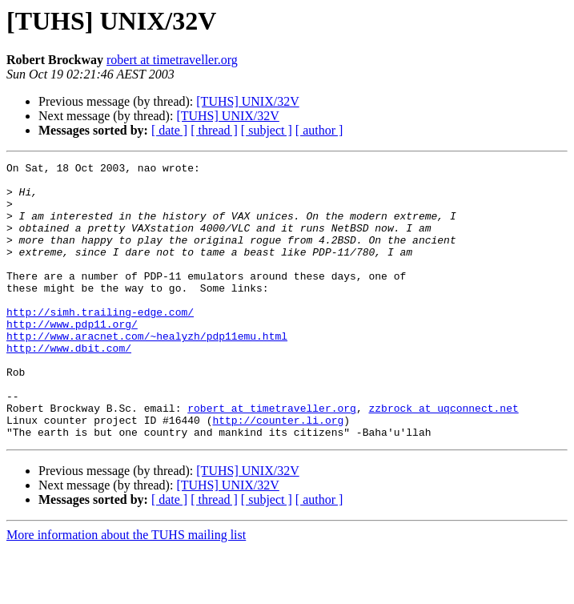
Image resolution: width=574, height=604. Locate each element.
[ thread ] (214, 130)
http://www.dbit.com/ (68, 386)
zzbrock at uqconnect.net (443, 458)
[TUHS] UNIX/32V (247, 101)
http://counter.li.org (277, 472)
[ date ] (169, 130)
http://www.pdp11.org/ (72, 357)
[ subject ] (266, 130)
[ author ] (319, 130)
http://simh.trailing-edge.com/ (100, 343)
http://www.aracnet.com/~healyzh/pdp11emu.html (146, 371)
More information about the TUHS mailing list (126, 590)
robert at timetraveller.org (172, 59)
